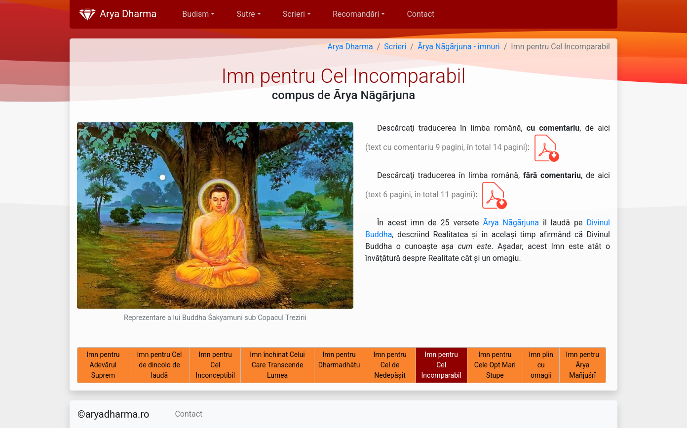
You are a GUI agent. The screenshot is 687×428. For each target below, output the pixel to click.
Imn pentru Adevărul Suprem (102, 365)
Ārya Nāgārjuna (511, 222)
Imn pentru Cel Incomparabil (441, 365)
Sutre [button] (245, 14)
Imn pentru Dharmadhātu (339, 360)
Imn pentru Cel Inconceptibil (215, 365)
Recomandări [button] (356, 14)
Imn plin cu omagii (541, 365)
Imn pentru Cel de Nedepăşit (389, 365)
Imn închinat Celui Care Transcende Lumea (277, 365)
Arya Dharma (116, 14)
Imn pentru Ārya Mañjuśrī (582, 365)
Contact (420, 14)
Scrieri (395, 46)
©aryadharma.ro (113, 414)
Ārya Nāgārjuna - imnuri (459, 46)
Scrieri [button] (294, 14)
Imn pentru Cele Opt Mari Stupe (495, 365)
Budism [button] (195, 14)
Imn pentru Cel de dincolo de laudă (159, 365)
